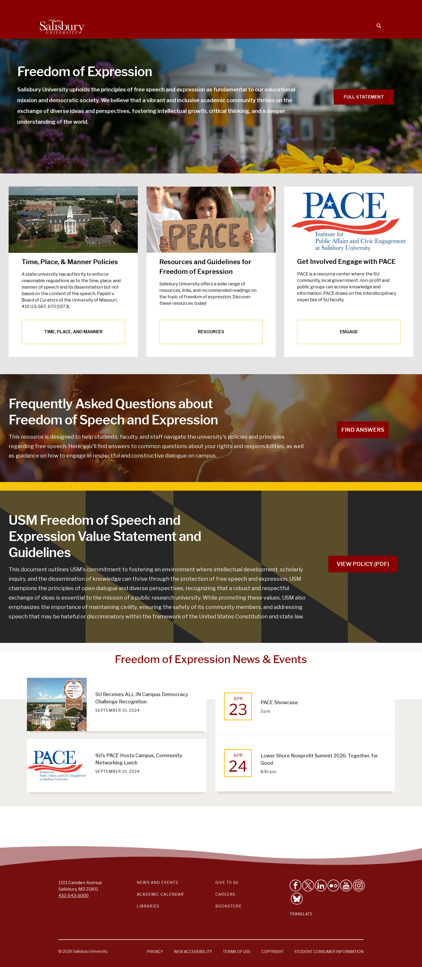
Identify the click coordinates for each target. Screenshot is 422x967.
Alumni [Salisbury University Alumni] (345, 7)
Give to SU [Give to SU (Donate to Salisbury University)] (226, 882)
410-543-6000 (73, 895)
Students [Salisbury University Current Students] (258, 7)
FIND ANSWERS (362, 430)
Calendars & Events (221, 7)
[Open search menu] (375, 22)
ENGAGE (349, 331)
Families (322, 7)
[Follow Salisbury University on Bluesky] (297, 899)
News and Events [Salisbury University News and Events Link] (157, 882)
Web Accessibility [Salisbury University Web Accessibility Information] (193, 951)
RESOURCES (211, 331)
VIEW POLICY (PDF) (363, 564)
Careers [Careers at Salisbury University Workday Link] (225, 894)
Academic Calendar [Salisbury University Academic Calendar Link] (160, 894)
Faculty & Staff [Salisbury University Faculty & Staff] (291, 7)
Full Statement (364, 97)
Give (371, 7)
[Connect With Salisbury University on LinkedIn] (321, 885)
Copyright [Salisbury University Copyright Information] (272, 951)
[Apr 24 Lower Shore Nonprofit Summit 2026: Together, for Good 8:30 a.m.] (305, 763)
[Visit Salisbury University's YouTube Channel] (346, 885)
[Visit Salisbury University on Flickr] (333, 885)
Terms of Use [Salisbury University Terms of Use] (237, 951)
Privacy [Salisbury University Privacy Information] (155, 951)
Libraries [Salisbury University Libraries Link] (148, 906)
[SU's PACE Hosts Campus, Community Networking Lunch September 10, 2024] (117, 765)
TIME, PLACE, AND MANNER (73, 331)
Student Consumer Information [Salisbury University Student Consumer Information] (329, 951)
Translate (301, 914)
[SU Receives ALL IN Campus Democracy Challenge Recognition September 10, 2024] (117, 704)
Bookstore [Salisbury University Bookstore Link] (228, 906)
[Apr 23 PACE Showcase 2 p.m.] (305, 706)
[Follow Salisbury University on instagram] (359, 885)
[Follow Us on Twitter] (308, 885)
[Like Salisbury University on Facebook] (295, 885)
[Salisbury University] (62, 26)
